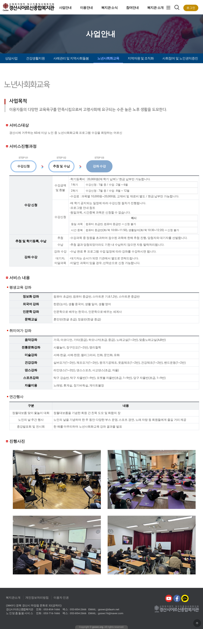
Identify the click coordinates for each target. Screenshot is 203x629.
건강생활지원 (35, 58)
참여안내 (132, 8)
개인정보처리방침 (37, 597)
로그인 (190, 8)
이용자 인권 (61, 597)
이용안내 (86, 8)
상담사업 (11, 58)
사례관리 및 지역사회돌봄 (71, 58)
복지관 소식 (109, 8)
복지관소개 (13, 597)
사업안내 (65, 8)
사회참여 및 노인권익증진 (180, 58)
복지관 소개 (155, 8)
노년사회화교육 (108, 58)
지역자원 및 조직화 (141, 58)
